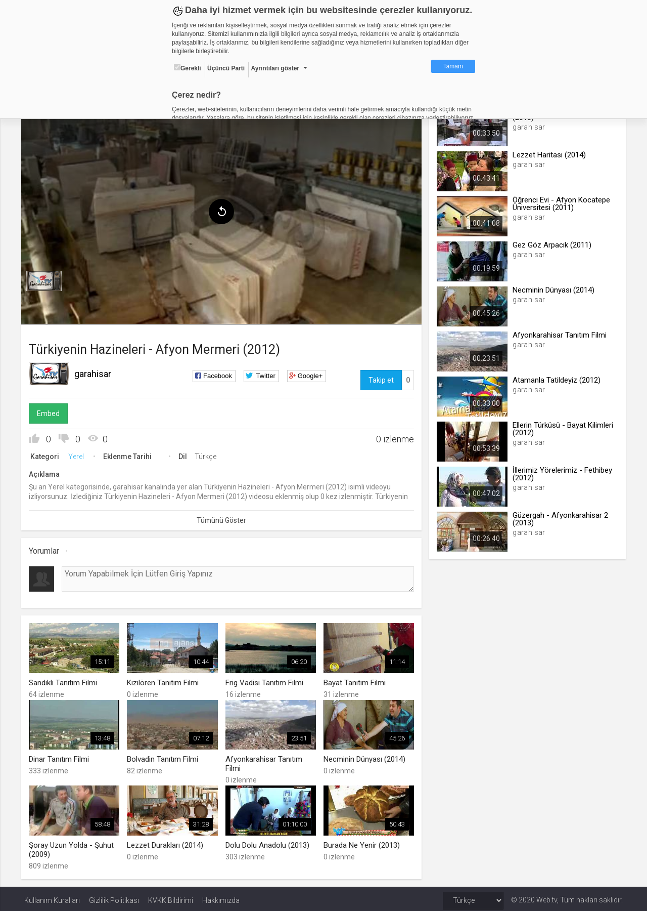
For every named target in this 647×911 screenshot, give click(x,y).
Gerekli (187, 68)
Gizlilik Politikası (114, 897)
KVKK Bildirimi (170, 897)
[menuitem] (47, 279)
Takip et (380, 378)
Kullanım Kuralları (52, 897)
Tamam (453, 66)
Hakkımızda (221, 897)
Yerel (79, 454)
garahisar (95, 371)
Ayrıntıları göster (275, 68)
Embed (51, 411)
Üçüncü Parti (226, 68)
